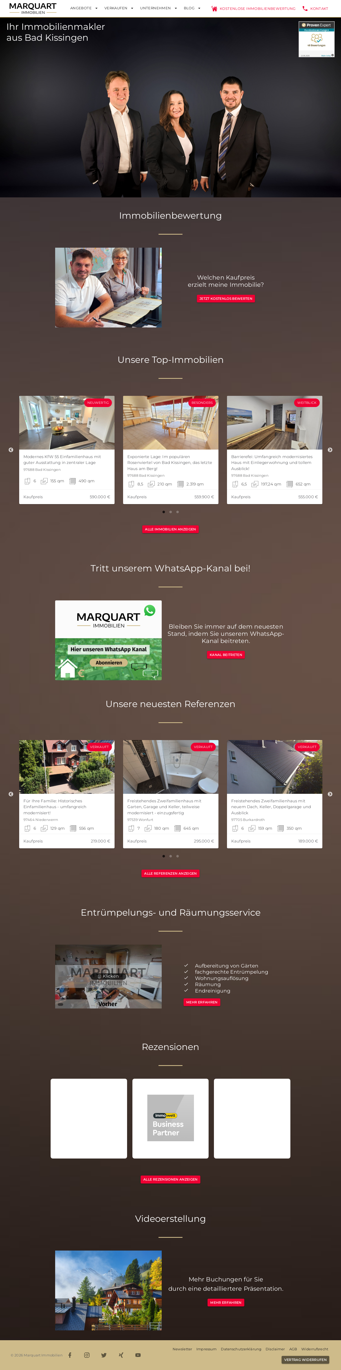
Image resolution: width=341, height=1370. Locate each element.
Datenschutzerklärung (241, 1349)
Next (330, 450)
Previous (11, 450)
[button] (67, 450)
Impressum (206, 1349)
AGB (293, 1349)
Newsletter (182, 1349)
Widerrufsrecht (314, 1349)
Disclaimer (275, 1349)
